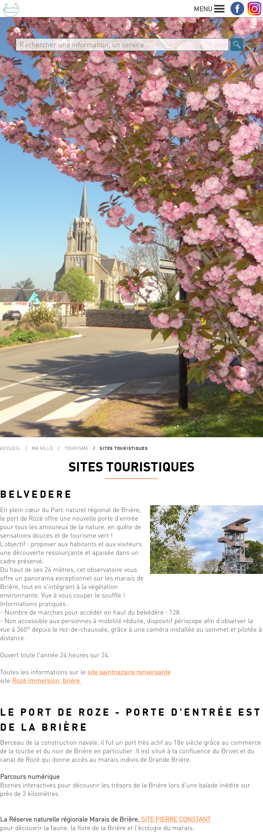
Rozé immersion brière (47, 680)
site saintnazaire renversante (129, 671)
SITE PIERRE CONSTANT (176, 819)
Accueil (10, 448)
